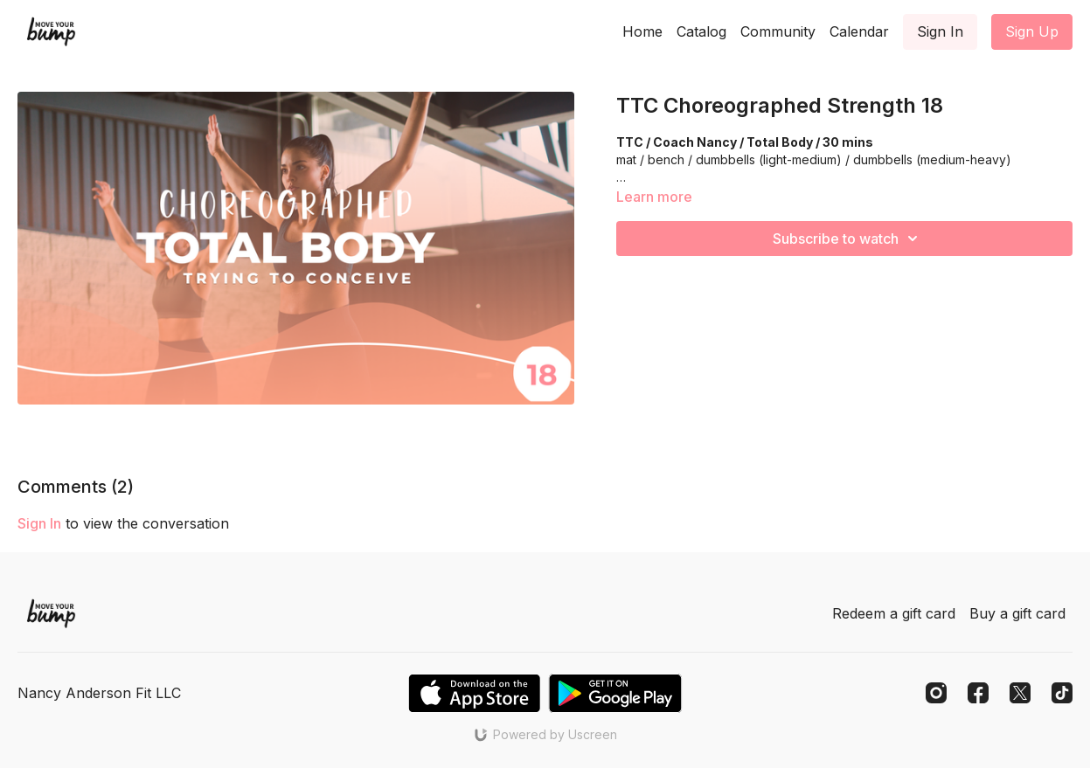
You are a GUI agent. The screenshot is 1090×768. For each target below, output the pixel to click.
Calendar (859, 31)
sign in (39, 523)
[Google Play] (615, 693)
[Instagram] (936, 692)
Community (778, 31)
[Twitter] (1020, 692)
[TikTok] (1062, 692)
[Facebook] (978, 692)
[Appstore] (474, 693)
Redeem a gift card (893, 613)
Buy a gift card (1017, 613)
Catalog (701, 31)
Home (642, 31)
